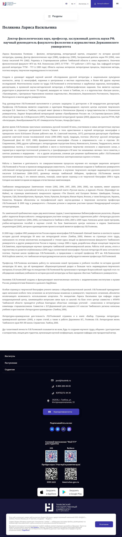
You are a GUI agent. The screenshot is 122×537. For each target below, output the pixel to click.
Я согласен (103, 524)
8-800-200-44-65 (61, 386)
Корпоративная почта (60, 412)
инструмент (35, 527)
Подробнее (26, 530)
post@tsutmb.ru (61, 380)
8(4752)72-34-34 (61, 393)
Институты (83, 4)
